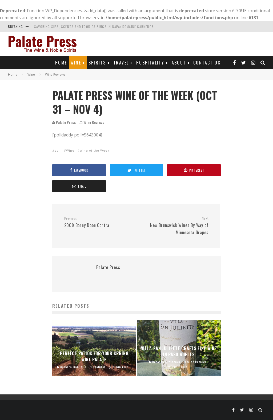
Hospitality (150, 62)
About (179, 62)
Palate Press (64, 122)
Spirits (97, 62)
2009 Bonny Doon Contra (98, 222)
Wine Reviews (93, 122)
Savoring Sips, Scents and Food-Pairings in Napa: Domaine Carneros (94, 26)
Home (61, 62)
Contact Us (206, 62)
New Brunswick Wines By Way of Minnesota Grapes (174, 225)
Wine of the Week (94, 150)
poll (57, 150)
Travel (121, 62)
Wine (75, 62)
